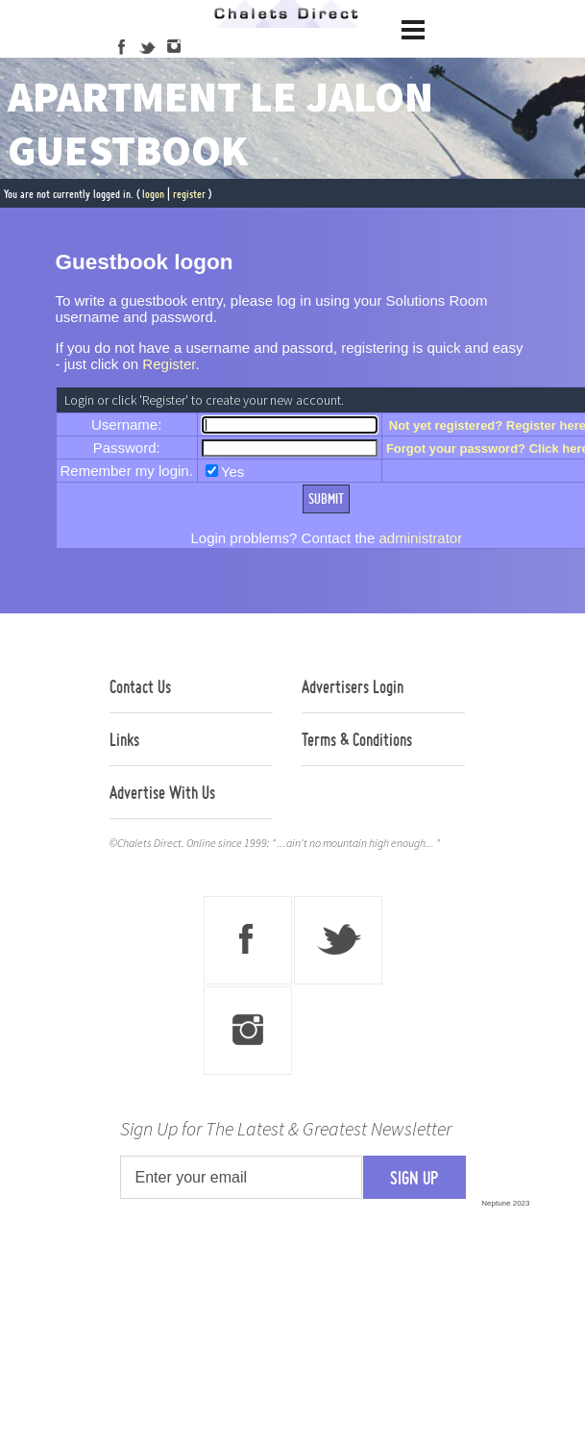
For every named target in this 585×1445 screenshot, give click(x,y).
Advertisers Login (352, 686)
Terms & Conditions (357, 739)
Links (124, 739)
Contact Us (140, 686)
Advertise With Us (162, 792)
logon (153, 194)
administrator (420, 538)
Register (168, 364)
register (189, 194)
